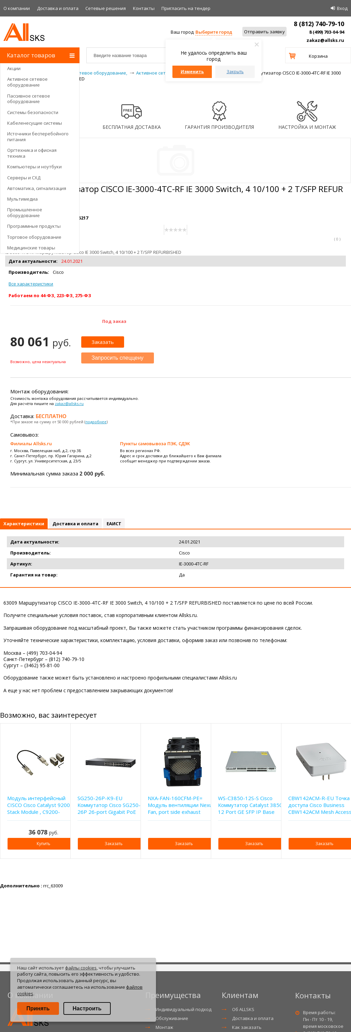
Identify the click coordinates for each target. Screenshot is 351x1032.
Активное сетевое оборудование (27, 82)
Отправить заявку (264, 32)
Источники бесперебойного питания (38, 137)
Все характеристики (31, 284)
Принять (38, 1008)
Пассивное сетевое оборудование (28, 99)
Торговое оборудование (34, 237)
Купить (43, 843)
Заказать (103, 341)
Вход (342, 8)
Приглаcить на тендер (185, 8)
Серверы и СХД (23, 178)
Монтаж (164, 1027)
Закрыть (235, 72)
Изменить (192, 72)
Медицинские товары (31, 248)
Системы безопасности (32, 112)
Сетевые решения (105, 8)
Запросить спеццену (118, 358)
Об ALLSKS (243, 1009)
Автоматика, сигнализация (36, 188)
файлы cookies (81, 968)
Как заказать (247, 1027)
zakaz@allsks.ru (325, 40)
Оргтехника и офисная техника (32, 153)
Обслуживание (172, 1018)
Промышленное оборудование (24, 212)
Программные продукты (34, 226)
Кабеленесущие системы (34, 123)
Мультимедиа (22, 199)
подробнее (96, 421)
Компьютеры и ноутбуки (34, 167)
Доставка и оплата (57, 8)
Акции (14, 68)
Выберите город (213, 32)
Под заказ (114, 321)
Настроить (87, 1008)
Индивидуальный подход (183, 1009)
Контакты (144, 8)
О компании (16, 8)
